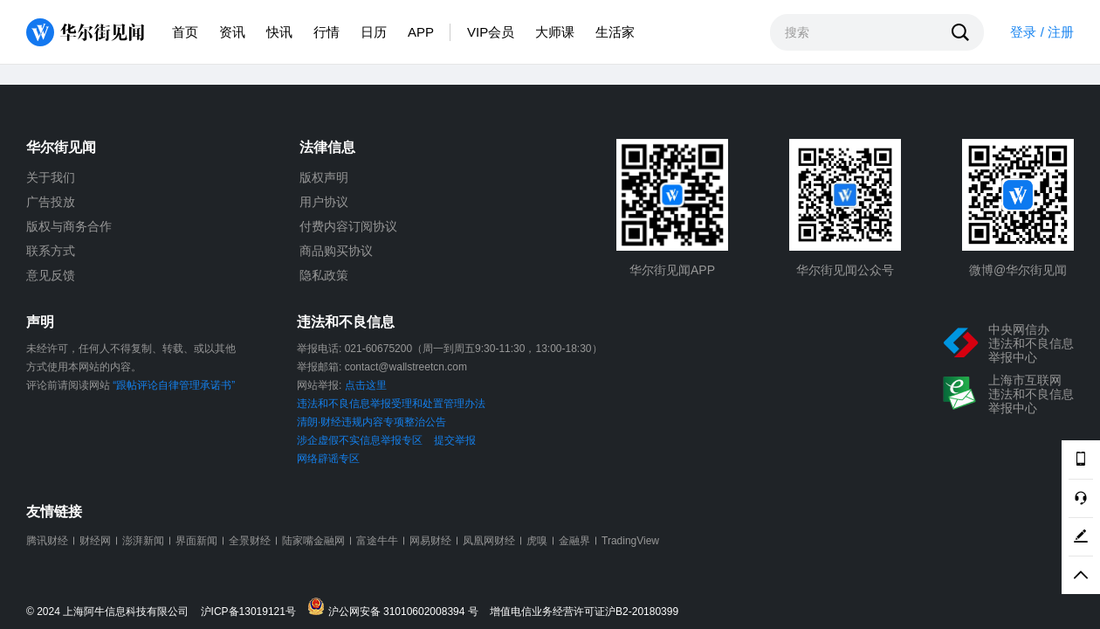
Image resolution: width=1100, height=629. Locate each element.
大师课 (554, 31)
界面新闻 (196, 541)
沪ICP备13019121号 (253, 612)
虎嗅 (536, 541)
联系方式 (50, 251)
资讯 (232, 31)
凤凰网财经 (489, 541)
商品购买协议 (336, 251)
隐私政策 (323, 275)
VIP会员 (490, 31)
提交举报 (455, 440)
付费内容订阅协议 (348, 226)
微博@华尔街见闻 (1018, 270)
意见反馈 (50, 275)
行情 (326, 31)
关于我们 (50, 177)
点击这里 (366, 385)
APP (421, 31)
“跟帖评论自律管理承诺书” (174, 385)
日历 (374, 31)
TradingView (630, 541)
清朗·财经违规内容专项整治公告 (371, 422)
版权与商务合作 (69, 226)
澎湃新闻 (143, 541)
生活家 (615, 31)
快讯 (279, 31)
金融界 (574, 541)
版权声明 (323, 177)
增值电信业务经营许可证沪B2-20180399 (584, 612)
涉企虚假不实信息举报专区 (360, 440)
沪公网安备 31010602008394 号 (396, 608)
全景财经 (250, 541)
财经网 (95, 541)
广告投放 (50, 202)
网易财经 (430, 541)
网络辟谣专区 (328, 459)
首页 (185, 31)
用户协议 (323, 202)
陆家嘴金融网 (313, 541)
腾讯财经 (47, 541)
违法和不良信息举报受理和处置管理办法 (391, 403)
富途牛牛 (377, 541)
